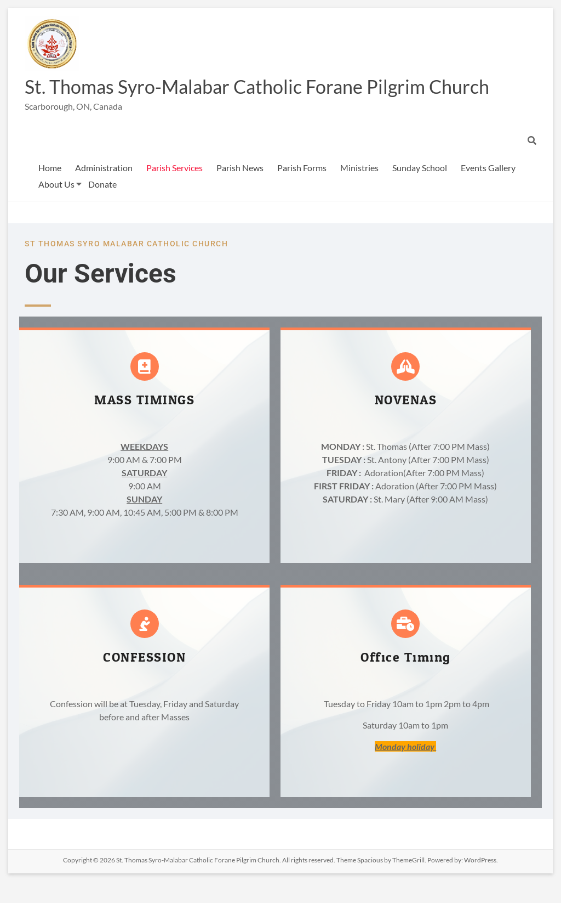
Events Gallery (488, 189)
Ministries (359, 189)
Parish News (240, 189)
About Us (56, 205)
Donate (102, 205)
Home (49, 189)
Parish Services (174, 189)
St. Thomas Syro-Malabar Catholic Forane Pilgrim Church (235, 97)
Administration (104, 189)
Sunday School (419, 189)
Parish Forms (302, 189)
